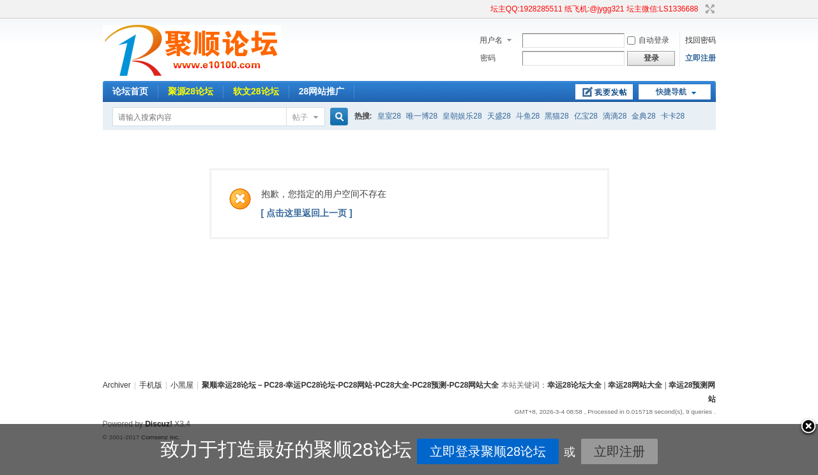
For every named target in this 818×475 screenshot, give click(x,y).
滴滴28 (614, 116)
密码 (488, 58)
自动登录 (648, 40)
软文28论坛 (256, 91)
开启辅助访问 (484, 9)
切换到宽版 (708, 9)
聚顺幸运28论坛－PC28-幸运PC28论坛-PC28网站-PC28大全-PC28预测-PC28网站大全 (350, 385)
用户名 (491, 40)
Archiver (117, 385)
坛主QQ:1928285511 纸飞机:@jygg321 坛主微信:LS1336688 (594, 8)
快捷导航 (671, 91)
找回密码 (700, 40)
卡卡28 (673, 116)
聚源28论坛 (191, 91)
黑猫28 (556, 116)
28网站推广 (322, 91)
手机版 (150, 385)
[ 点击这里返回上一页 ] (306, 213)
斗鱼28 (528, 116)
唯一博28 (421, 116)
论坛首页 (130, 91)
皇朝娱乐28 (462, 116)
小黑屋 (181, 385)
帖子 (300, 117)
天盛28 (499, 116)
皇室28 (389, 116)
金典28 (643, 116)
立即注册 (700, 58)
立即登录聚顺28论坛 (470, 451)
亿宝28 (586, 116)
